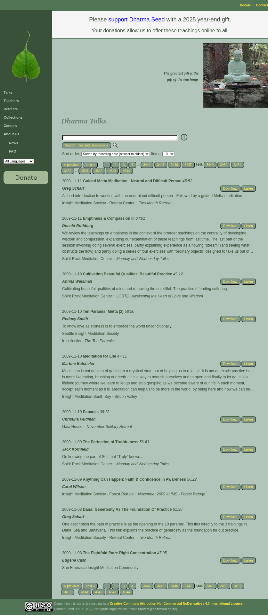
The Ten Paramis (99, 341)
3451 (237, 165)
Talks (8, 92)
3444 (146, 165)
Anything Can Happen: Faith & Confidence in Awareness (135, 479)
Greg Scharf (73, 188)
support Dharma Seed (136, 19)
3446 (174, 165)
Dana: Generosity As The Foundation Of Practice (128, 509)
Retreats (11, 109)
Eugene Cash (74, 560)
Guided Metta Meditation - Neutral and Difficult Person (133, 181)
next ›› (90, 165)
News (13, 143)
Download (230, 188)
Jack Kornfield (75, 449)
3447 (188, 165)
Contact (262, 5)
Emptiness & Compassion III (109, 218)
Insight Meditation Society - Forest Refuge (98, 494)
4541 (84, 171)
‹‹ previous (71, 165)
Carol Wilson (73, 487)
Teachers (11, 101)
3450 (223, 165)
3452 (67, 171)
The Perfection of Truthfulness (111, 442)
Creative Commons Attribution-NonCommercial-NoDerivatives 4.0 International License (176, 603)
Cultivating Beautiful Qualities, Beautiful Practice (128, 274)
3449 (210, 165)
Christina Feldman (79, 419)
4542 (98, 171)
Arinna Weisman (77, 281)
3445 (160, 165)
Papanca (91, 412)
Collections (13, 117)
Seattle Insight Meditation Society (90, 333)
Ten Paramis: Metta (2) (104, 311)
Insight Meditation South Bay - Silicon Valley (99, 396)
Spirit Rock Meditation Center (87, 258)
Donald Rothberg (77, 226)
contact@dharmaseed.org (157, 609)
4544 (126, 171)
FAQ (12, 151)
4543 (112, 171)
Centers (10, 126)
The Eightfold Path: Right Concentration (120, 553)
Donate (245, 5)
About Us (11, 134)
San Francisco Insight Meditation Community (100, 567)
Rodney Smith (75, 319)
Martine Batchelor (78, 363)
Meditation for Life (100, 356)
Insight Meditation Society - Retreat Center (98, 203)
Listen (248, 188)
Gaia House (72, 426)
